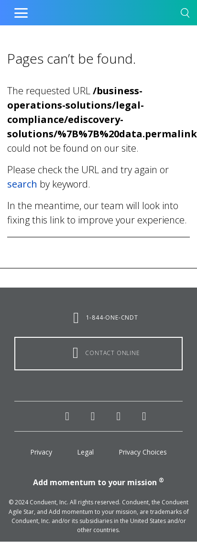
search (22, 184)
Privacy (41, 451)
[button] (185, 14)
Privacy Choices (143, 451)
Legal (85, 451)
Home (78, 10)
